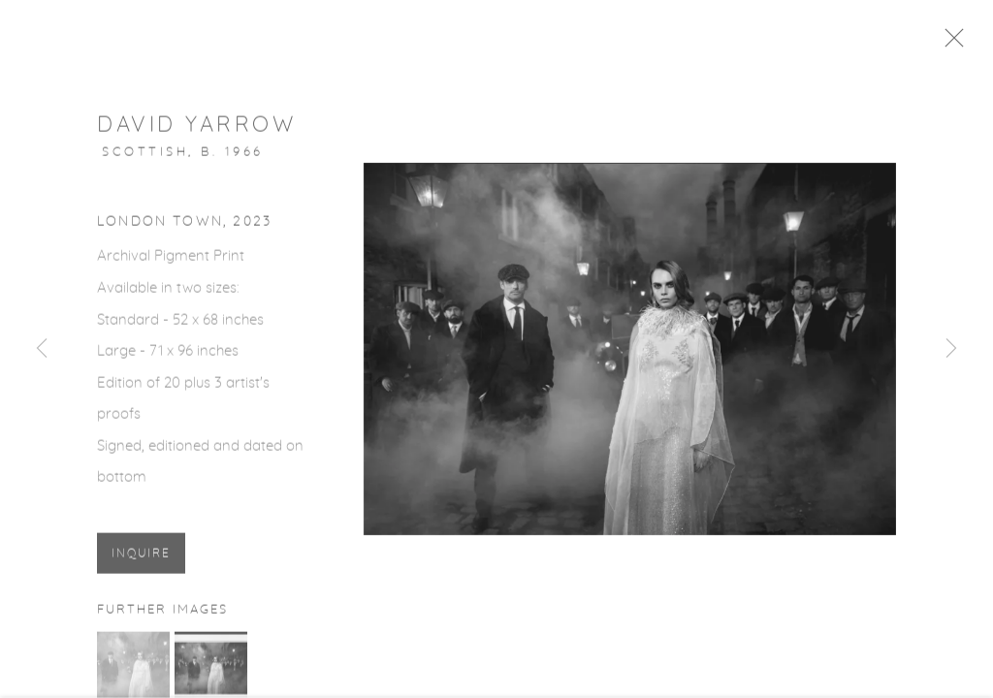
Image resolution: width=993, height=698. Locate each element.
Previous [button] (41, 349)
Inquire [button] (141, 558)
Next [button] (951, 349)
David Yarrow (196, 129)
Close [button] (960, 43)
